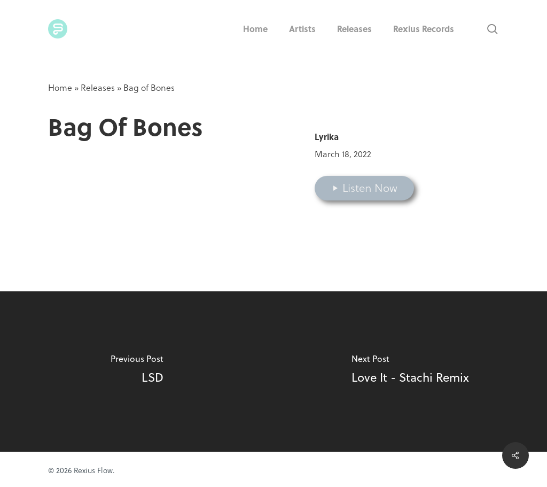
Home (60, 88)
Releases (98, 88)
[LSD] (137, 371)
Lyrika (327, 136)
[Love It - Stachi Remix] (410, 371)
